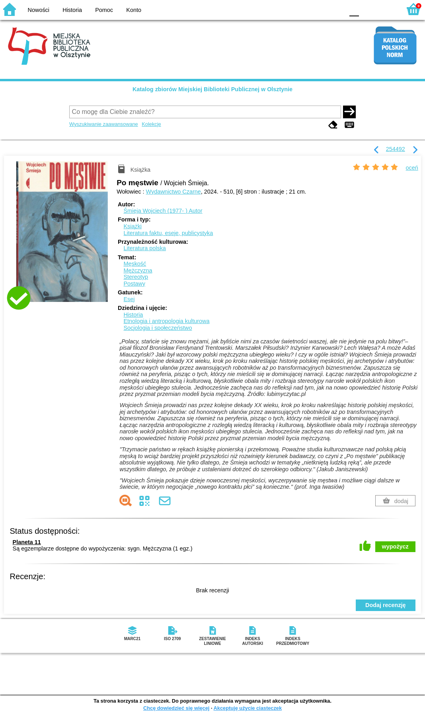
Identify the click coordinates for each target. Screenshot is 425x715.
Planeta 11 (27, 542)
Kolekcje (151, 124)
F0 (354, 9)
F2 (386, 9)
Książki (132, 226)
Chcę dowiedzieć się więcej (176, 708)
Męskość (134, 264)
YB (319, 9)
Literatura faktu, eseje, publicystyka (168, 233)
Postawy (134, 283)
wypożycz (395, 546)
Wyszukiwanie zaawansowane (103, 124)
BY (335, 9)
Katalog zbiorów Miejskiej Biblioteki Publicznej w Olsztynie (212, 89)
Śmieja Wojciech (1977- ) (162, 211)
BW (303, 9)
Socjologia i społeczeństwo (157, 328)
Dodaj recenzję (385, 605)
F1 (368, 9)
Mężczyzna (137, 270)
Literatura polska (144, 248)
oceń (412, 168)
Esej (129, 299)
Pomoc (104, 10)
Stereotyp (135, 277)
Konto (133, 10)
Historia (72, 10)
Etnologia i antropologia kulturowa (166, 321)
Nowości (38, 10)
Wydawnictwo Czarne (173, 191)
